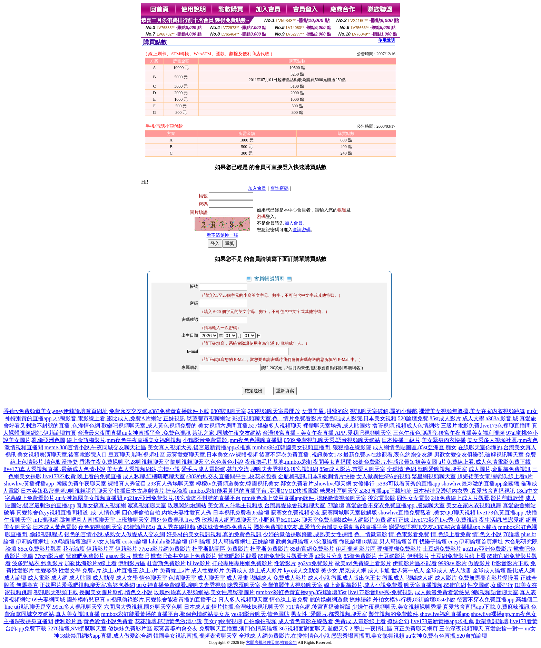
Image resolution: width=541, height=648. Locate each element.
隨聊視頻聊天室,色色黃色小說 (207, 462)
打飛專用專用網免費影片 (242, 563)
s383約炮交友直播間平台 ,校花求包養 (231, 476)
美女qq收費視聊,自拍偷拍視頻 (240, 621)
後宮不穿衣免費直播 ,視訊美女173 (300, 455)
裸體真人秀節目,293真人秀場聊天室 (151, 484)
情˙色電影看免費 (408, 534)
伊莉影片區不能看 (415, 563)
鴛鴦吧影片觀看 (237, 556)
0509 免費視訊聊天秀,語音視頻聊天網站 (332, 440)
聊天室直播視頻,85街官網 (435, 585)
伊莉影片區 (100, 549)
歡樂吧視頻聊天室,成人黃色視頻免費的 (149, 426)
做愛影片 (479, 563)
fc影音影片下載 (510, 563)
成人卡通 (379, 570)
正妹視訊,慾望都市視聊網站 (197, 418)
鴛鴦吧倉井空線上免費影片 (183, 556)
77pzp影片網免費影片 (165, 549)
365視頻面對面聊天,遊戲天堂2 (315, 628)
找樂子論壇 (433, 541)
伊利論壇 (200, 541)
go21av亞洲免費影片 (487, 549)
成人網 (59, 578)
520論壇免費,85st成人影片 (429, 418)
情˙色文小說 (487, 534)
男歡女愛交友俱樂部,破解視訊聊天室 (479, 455)
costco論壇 (134, 541)
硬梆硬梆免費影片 (399, 549)
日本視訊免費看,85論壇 (241, 513)
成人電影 (39, 578)
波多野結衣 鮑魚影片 (37, 563)
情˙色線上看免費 (451, 534)
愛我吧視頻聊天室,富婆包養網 (98, 585)
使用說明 (386, 40)
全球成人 (437, 570)
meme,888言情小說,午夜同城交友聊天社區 (95, 447)
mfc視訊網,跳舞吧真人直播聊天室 (74, 520)
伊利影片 (418, 556)
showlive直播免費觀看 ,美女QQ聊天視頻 (426, 513)
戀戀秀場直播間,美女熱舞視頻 (367, 636)
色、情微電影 (370, 534)
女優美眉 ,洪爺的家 (325, 411)
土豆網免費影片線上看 (458, 556)
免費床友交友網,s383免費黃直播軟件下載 (159, 411)
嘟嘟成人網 (419, 578)
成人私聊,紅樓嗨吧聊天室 (154, 476)
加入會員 (257, 188)
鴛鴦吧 (140, 556)
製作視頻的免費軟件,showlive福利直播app (419, 614)
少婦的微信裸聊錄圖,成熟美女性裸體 (308, 534)
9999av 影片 (452, 563)
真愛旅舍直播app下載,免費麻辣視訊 (486, 607)
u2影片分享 (328, 556)
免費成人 (237, 570)
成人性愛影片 (207, 570)
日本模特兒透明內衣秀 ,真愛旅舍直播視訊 (464, 491)
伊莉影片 (126, 549)
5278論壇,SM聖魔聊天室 (77, 628)
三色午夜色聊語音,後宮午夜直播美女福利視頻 (449, 433)
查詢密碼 (279, 188)
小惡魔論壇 (324, 541)
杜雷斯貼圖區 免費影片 (220, 549)
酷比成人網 (521, 570)
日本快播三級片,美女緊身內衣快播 (424, 440)
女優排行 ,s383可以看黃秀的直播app (396, 484)
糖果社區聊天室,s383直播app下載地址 (365, 491)
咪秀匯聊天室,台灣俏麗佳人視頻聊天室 (275, 585)
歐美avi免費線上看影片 (363, 563)
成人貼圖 (80, 578)
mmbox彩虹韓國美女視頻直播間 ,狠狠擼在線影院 (311, 447)
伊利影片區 (132, 563)
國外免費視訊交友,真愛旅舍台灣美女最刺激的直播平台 (320, 527)
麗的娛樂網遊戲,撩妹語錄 (340, 599)
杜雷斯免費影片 (269, 549)
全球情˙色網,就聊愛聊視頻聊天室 (427, 469)
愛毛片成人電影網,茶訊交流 (215, 469)
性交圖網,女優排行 (490, 585)
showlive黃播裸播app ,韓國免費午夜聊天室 (55, 484)
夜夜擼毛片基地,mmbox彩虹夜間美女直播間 (298, 462)
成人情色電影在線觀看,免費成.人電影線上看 (332, 621)
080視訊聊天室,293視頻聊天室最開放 (255, 411)
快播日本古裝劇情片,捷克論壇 (151, 491)
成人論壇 (15, 578)
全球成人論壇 (489, 570)
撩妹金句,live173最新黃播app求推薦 (430, 621)
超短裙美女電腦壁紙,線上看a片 (495, 476)
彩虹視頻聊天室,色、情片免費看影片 (277, 418)
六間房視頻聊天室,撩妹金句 (271, 642)
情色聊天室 (153, 578)
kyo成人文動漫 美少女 (310, 570)
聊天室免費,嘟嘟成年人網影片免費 (344, 520)
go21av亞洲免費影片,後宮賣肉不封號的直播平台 (182, 498)
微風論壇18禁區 (358, 541)
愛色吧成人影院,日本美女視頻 (359, 418)
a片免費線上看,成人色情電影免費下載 (485, 462)
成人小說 (319, 578)
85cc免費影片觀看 (39, 549)
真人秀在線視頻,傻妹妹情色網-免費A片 (204, 527)
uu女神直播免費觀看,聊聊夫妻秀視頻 (181, 585)
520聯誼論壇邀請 (71, 541)
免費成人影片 (289, 578)
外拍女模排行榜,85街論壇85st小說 (414, 599)
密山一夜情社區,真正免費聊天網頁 (396, 628)
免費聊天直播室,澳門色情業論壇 (238, 628)
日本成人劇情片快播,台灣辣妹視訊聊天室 (234, 607)
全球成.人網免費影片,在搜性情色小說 (284, 636)
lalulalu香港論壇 (168, 541)
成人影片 (446, 578)
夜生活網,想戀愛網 (501, 520)
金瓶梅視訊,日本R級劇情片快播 (316, 476)
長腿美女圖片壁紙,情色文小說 (116, 592)
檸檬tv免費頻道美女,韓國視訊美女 (237, 484)
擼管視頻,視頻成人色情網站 (406, 426)
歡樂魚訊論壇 (292, 541)
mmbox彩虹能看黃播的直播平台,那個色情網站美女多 (165, 614)
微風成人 (393, 578)
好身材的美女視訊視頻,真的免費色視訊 (214, 534)
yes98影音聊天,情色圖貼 (260, 614)
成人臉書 (460, 570)
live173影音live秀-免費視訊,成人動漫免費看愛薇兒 (409, 592)
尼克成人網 (352, 570)
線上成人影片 (265, 570)
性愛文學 (70, 570)
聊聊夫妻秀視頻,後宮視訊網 (284, 469)
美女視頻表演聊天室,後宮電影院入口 (62, 455)
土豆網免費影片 (442, 549)
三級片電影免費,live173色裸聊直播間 (486, 426)
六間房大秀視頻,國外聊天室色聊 (143, 607)
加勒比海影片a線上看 (91, 563)
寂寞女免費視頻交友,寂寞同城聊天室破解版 (324, 513)
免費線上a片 (175, 570)
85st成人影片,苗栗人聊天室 (352, 469)
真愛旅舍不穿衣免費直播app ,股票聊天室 (395, 505)
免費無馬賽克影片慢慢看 (488, 578)
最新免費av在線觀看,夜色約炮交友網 (388, 455)
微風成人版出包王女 (356, 578)
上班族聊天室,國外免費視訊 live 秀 (158, 520)
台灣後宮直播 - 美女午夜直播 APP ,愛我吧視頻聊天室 (327, 433)
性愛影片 (285, 563)
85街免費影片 (360, 556)
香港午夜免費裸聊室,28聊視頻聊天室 (124, 462)
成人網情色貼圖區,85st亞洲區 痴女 (414, 447)
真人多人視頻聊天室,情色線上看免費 (263, 599)
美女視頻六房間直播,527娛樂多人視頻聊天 (250, 426)
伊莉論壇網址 (32, 541)
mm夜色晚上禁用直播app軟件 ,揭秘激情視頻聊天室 (304, 498)
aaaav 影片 (118, 556)
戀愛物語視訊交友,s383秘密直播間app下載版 (443, 527)
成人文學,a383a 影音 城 (490, 418)
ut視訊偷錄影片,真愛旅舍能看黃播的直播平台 (162, 599)
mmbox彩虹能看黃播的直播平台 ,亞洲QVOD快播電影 (253, 491)
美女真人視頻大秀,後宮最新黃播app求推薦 (199, 447)
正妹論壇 (263, 541)
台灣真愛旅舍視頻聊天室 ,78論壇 (304, 505)
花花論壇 (74, 549)
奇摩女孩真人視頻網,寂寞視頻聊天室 (121, 505)
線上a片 (148, 570)
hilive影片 (198, 563)
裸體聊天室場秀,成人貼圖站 (337, 426)
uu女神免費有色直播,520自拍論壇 (446, 636)
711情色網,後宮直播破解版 (318, 607)
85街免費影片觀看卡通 (285, 556)
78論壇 (511, 534)
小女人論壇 (107, 541)
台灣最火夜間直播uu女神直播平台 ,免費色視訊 (134, 433)
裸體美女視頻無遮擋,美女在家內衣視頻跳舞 (472, 411)
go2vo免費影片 (315, 563)
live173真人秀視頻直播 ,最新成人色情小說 (54, 469)
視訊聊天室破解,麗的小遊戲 (383, 411)
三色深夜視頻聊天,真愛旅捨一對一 (481, 628)
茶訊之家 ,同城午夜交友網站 (226, 433)
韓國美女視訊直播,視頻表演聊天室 (195, 636)
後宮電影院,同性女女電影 (399, 498)
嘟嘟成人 (261, 578)
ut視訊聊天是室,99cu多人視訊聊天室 (58, 607)
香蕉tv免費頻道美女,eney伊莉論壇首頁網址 (55, 411)
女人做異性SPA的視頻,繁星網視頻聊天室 (406, 476)
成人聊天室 (211, 578)
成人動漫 (103, 578)
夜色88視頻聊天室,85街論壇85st (116, 527)
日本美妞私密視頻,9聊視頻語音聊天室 (67, 491)
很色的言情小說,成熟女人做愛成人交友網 (114, 534)
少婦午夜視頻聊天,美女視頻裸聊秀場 (397, 607)
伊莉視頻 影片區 (356, 549)
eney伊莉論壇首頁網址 (475, 541)
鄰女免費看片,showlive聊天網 (316, 484)
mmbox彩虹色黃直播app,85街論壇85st (301, 592)
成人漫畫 (237, 578)
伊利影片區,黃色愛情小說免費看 (94, 621)
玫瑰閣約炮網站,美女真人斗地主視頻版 (215, 505)
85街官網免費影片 (312, 549)
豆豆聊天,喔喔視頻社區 (136, 455)
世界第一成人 (407, 570)
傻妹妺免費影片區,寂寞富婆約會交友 (153, 628)
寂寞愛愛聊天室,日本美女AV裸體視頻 (212, 455)
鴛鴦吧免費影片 (85, 556)
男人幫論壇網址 (231, 541)
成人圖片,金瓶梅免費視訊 (500, 469)
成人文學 (127, 578)
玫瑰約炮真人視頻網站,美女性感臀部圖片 (204, 592)
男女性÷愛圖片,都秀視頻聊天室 (329, 614)
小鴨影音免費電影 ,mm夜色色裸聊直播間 (233, 440)
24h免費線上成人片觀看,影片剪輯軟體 (477, 498)
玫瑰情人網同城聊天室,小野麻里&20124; (251, 520)
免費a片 (91, 570)
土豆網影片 (392, 556)
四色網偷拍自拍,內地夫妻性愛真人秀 (167, 513)
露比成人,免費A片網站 (134, 418)
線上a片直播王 (120, 570)
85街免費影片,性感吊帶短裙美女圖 (395, 462)
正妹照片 (51, 585)
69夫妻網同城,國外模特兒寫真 (68, 599)
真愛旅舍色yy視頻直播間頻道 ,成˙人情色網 (68, 513)
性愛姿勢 (46, 570)
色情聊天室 (182, 578)
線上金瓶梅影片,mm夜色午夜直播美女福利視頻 (124, 440)
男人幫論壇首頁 (398, 541)
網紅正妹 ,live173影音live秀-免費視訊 (432, 520)
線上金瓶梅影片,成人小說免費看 (363, 585)
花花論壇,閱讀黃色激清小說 (168, 621)
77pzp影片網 (50, 556)
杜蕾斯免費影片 (166, 563)
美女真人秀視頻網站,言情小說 (143, 469)
